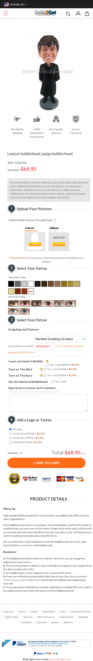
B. (4, 565)
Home (22, 611)
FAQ (62, 611)
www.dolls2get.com (59, 659)
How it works (67, 616)
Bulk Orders (12, 616)
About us (68, 622)
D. (4, 576)
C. (4, 573)
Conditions (26, 622)
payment (41, 622)
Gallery (34, 611)
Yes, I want (64, 364)
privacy (55, 622)
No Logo (17, 429)
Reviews (28, 616)
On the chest (29, 433)
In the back (27, 442)
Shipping (83, 616)
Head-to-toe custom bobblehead (22, 580)
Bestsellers (49, 611)
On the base (28, 437)
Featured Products (80, 611)
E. (4, 587)
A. (4, 558)
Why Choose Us (46, 616)
